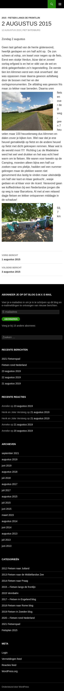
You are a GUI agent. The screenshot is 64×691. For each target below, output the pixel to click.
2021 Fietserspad (11, 358)
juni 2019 (6, 465)
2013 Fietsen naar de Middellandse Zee (23, 574)
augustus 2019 (9, 459)
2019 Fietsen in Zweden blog (17, 611)
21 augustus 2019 (11, 383)
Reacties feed (9, 665)
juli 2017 (6, 490)
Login (5, 652)
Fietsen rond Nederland (14, 365)
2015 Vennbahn (10, 593)
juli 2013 (6, 539)
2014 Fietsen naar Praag (15, 580)
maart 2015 (8, 515)
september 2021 (10, 453)
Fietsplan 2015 (9, 630)
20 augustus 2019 (23, 430)
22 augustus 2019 (11, 377)
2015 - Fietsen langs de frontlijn (21, 18)
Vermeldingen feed (12, 659)
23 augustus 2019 (11, 371)
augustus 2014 (9, 521)
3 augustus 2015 (32, 269)
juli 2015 (6, 502)
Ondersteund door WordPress (15, 687)
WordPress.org (10, 671)
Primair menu (60, 4)
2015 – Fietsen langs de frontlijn (18, 587)
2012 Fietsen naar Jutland (15, 568)
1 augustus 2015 (32, 257)
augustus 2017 (9, 484)
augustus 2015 (9, 496)
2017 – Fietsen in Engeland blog (19, 599)
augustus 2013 (9, 533)
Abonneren (10, 319)
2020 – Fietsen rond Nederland (18, 617)
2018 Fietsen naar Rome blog (17, 605)
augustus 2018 (9, 471)
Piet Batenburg (31, 30)
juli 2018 (6, 478)
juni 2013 (6, 546)
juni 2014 (6, 527)
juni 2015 (6, 508)
